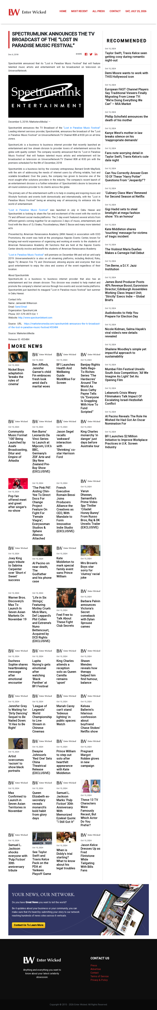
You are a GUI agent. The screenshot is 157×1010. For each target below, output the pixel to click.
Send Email (21, 306)
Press (94, 965)
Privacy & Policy (99, 980)
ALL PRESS (98, 11)
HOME (63, 11)
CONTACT (115, 11)
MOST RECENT (79, 11)
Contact (95, 972)
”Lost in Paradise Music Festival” (28, 210)
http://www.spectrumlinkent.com (35, 317)
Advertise (96, 969)
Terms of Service (100, 976)
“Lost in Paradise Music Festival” (81, 127)
